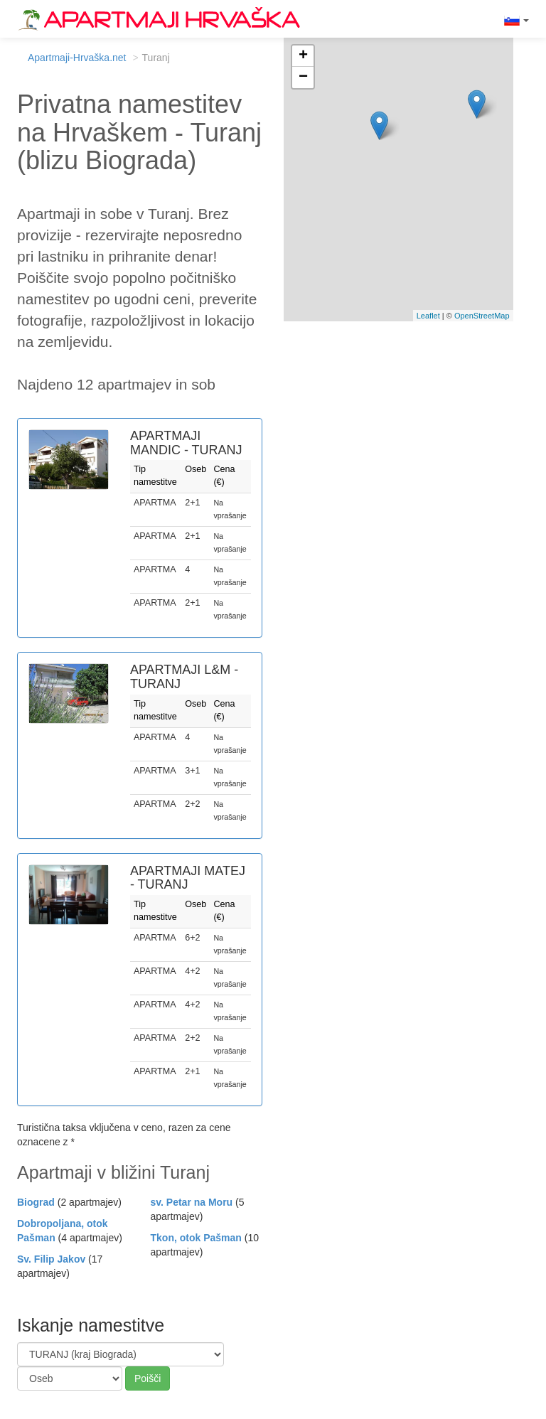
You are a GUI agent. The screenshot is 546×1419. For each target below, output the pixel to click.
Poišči (147, 1378)
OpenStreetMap (482, 315)
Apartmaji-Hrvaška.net (77, 57)
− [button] (303, 77)
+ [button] (303, 56)
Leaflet (428, 315)
